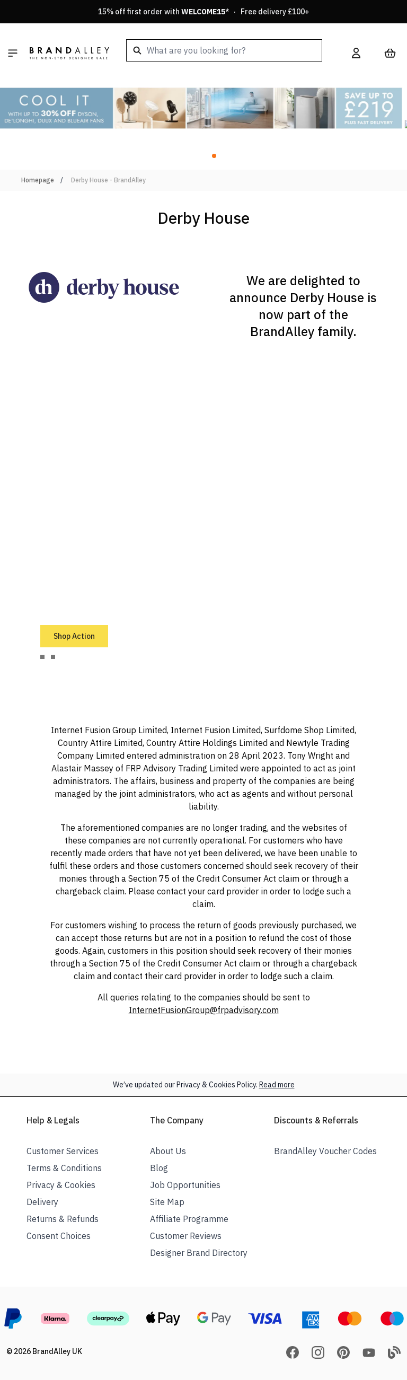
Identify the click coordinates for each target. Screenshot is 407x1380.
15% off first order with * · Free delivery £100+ (203, 11)
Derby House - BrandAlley (108, 180)
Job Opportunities (185, 1185)
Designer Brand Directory (198, 1252)
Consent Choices (58, 1235)
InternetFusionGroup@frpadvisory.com (204, 1010)
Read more (277, 1084)
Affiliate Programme (189, 1219)
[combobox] (224, 50)
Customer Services (62, 1151)
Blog (159, 1168)
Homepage (37, 180)
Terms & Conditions (64, 1168)
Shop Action (74, 636)
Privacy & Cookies (60, 1185)
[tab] (42, 657)
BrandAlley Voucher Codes (325, 1151)
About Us (168, 1151)
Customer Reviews (186, 1235)
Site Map (167, 1202)
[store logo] (69, 53)
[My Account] (356, 53)
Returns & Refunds (62, 1219)
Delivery (42, 1202)
